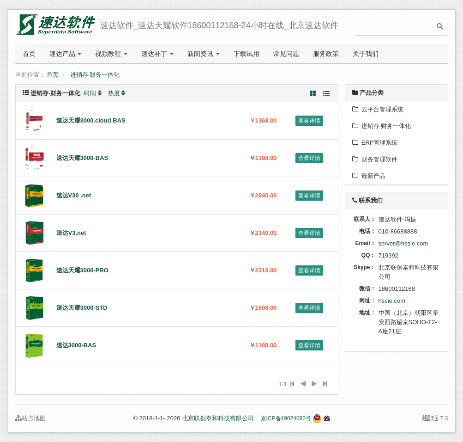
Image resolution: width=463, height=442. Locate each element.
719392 (388, 255)
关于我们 (366, 53)
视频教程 (111, 53)
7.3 (435, 419)
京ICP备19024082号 (286, 418)
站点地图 (30, 418)
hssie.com (392, 300)
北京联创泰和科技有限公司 (218, 418)
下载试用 (246, 53)
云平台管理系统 (377, 109)
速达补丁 (157, 53)
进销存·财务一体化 (95, 74)
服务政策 (326, 53)
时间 (90, 93)
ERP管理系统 (375, 142)
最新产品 (368, 175)
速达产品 (65, 53)
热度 (114, 93)
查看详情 (309, 120)
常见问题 (286, 53)
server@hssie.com (403, 243)
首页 (29, 53)
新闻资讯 (203, 53)
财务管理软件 (374, 159)
